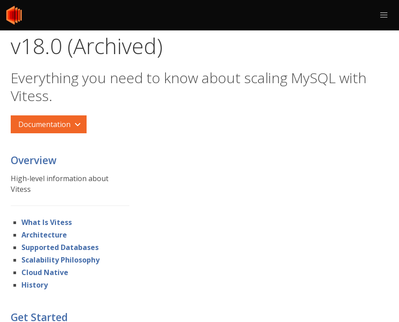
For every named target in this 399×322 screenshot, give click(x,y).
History (34, 285)
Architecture (44, 235)
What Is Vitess (46, 222)
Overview (34, 160)
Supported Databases (60, 247)
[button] (383, 15)
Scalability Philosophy (60, 260)
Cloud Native (44, 272)
